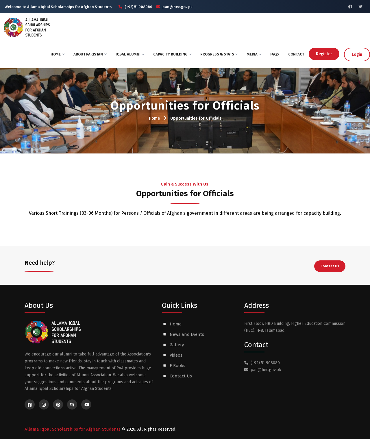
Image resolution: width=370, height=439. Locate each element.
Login (357, 54)
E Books (177, 365)
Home (57, 54)
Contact (296, 54)
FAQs (274, 54)
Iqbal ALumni (130, 54)
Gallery (177, 344)
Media (254, 54)
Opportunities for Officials (195, 118)
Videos (176, 355)
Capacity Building (172, 54)
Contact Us (330, 266)
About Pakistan (89, 54)
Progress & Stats (219, 54)
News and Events (187, 334)
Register (324, 53)
